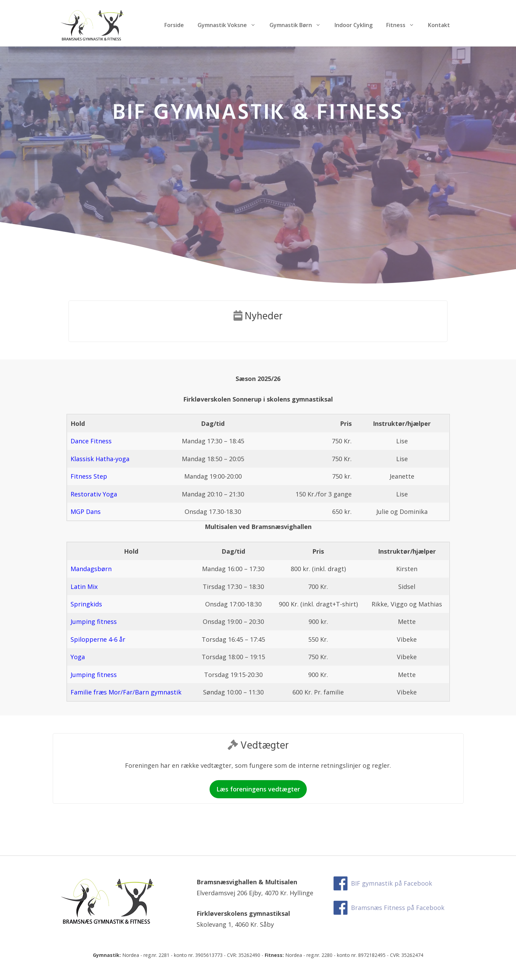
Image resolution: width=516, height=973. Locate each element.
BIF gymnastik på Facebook (391, 883)
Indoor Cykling (354, 25)
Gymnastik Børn (298, 25)
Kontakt (439, 25)
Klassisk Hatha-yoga (100, 459)
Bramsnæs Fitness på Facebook (397, 907)
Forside (174, 25)
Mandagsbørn (91, 569)
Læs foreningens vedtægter (258, 789)
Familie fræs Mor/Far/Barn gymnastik (126, 692)
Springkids (86, 604)
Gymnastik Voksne (230, 25)
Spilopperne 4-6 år (98, 639)
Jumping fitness (94, 621)
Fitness (403, 25)
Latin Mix (84, 586)
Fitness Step (89, 476)
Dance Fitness (91, 441)
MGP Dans (86, 511)
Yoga (78, 657)
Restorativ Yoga (94, 494)
